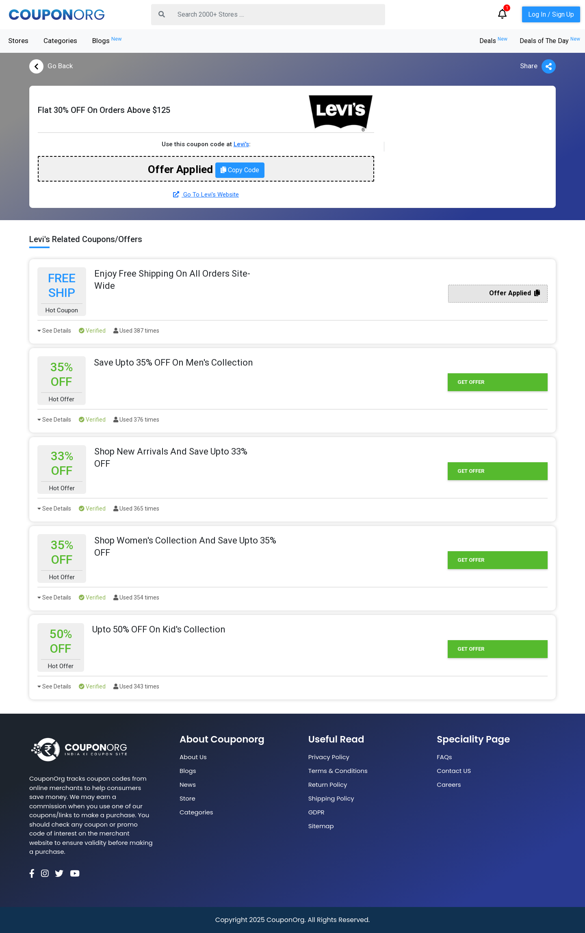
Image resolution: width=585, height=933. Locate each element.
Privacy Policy (328, 757)
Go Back (51, 66)
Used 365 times (136, 508)
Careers (449, 784)
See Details (54, 330)
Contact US (454, 770)
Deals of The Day (550, 41)
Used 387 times (136, 330)
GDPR (316, 812)
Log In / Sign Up (551, 14)
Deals (493, 41)
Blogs (107, 40)
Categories (60, 41)
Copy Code (240, 170)
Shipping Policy (331, 798)
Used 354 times (136, 597)
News (188, 784)
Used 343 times (136, 686)
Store (187, 798)
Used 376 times (136, 419)
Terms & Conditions (338, 770)
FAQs (444, 757)
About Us (193, 757)
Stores (18, 41)
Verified (92, 330)
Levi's (241, 144)
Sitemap (321, 826)
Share (538, 66)
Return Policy (327, 784)
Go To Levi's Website (206, 194)
